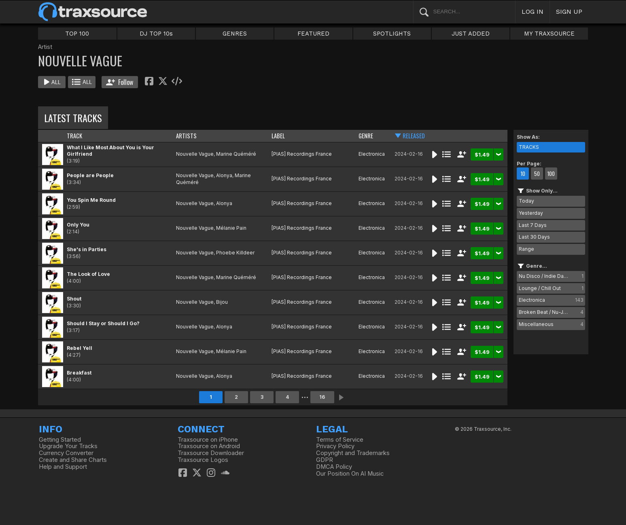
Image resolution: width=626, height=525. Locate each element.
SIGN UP (569, 11)
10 (522, 173)
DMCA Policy (334, 466)
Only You (78, 225)
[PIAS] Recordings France (302, 154)
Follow (119, 82)
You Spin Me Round (91, 200)
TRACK (74, 135)
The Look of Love (88, 274)
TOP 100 (77, 33)
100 (551, 173)
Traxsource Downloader (211, 453)
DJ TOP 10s (156, 33)
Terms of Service (339, 439)
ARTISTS (186, 135)
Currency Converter (66, 453)
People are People (90, 175)
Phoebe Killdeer (235, 253)
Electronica (372, 154)
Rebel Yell (79, 348)
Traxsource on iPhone (208, 439)
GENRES (235, 33)
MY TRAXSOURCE (549, 33)
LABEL (278, 135)
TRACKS (529, 147)
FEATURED (313, 33)
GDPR (324, 460)
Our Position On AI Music (350, 473)
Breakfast (79, 373)
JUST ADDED (471, 33)
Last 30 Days (534, 237)
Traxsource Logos (203, 460)
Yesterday (531, 213)
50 (537, 173)
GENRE (366, 135)
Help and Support (63, 466)
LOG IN (532, 11)
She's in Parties (86, 249)
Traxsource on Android (209, 446)
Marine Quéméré (236, 154)
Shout (74, 299)
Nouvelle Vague (195, 154)
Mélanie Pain (231, 228)
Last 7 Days (533, 225)
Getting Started (60, 439)
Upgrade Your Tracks (68, 446)
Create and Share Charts (73, 460)
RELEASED (414, 135)
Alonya (224, 175)
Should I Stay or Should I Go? (103, 323)
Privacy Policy (335, 446)
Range (526, 249)
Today (526, 201)
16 (322, 397)
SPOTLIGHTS (392, 33)
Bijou (222, 302)
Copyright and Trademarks (353, 453)
